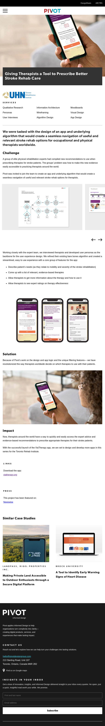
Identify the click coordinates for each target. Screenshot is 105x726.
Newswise (8, 502)
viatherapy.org (10, 475)
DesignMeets (86, 3)
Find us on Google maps (16, 670)
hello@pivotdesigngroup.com (17, 656)
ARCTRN (99, 3)
